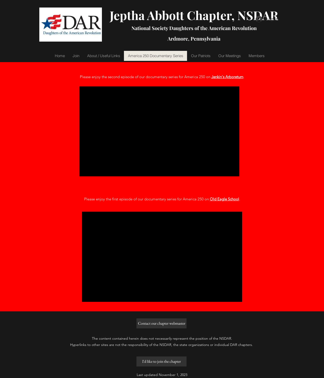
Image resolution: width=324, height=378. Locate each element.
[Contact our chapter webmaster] (161, 323)
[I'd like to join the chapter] (161, 361)
